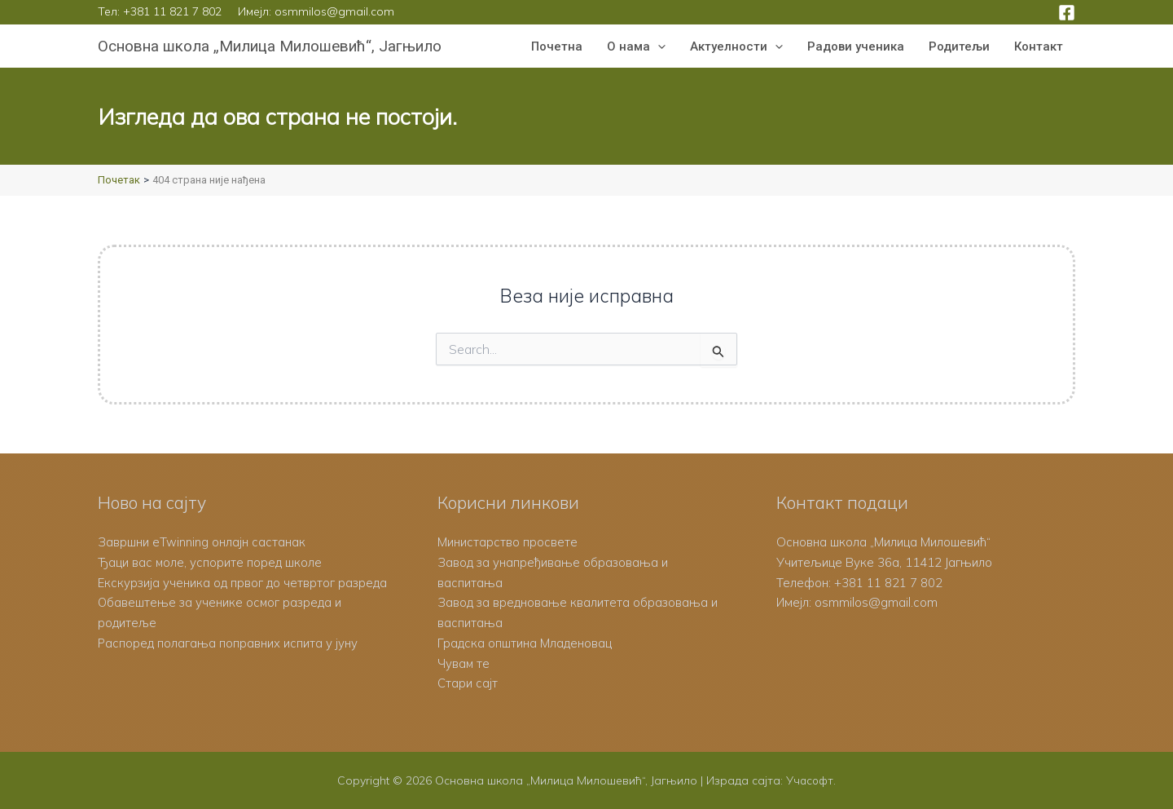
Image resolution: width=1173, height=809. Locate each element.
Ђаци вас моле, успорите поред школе (210, 562)
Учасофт (809, 780)
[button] (658, 46)
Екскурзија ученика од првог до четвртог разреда (243, 582)
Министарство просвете (507, 542)
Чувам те (463, 663)
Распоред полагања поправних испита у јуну (228, 643)
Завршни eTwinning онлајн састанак (201, 542)
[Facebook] (1066, 12)
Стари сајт (467, 683)
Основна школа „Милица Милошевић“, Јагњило (270, 46)
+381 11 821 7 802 (172, 11)
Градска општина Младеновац (524, 643)
